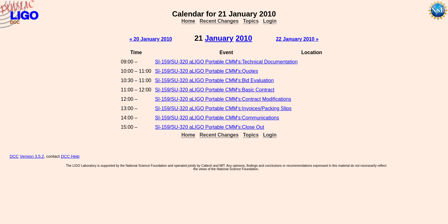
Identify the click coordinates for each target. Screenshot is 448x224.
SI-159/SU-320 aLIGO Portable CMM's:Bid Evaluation (214, 80)
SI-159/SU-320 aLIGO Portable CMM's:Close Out (209, 127)
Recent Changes (219, 21)
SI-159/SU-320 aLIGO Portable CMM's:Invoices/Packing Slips (223, 108)
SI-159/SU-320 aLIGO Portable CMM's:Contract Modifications (223, 99)
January (219, 38)
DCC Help (70, 156)
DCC (14, 156)
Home (188, 21)
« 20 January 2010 (150, 39)
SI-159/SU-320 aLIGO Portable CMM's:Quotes (206, 71)
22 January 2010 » (297, 39)
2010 (244, 38)
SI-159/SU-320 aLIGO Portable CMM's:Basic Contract (214, 89)
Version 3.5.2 (32, 156)
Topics (251, 21)
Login (270, 21)
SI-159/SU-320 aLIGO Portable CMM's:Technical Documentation (226, 61)
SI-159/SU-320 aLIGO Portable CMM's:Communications (217, 117)
